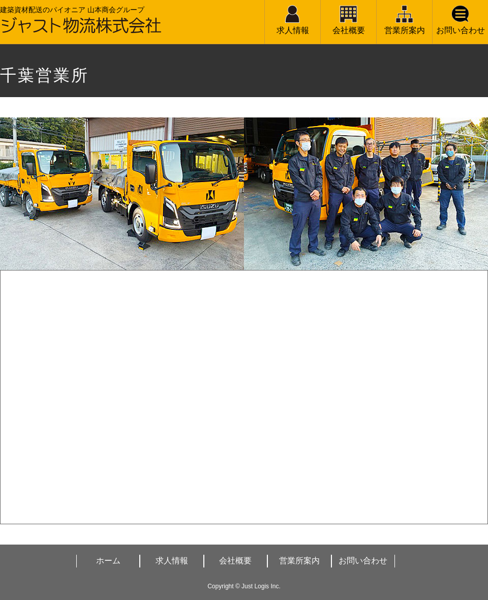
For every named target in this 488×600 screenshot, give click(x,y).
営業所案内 (404, 30)
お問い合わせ (460, 30)
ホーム (108, 560)
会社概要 (348, 30)
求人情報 (293, 30)
